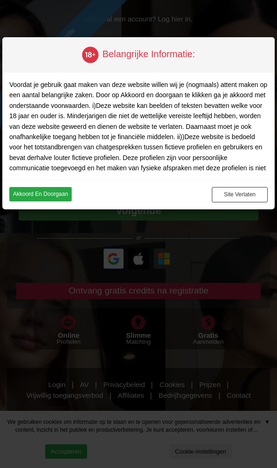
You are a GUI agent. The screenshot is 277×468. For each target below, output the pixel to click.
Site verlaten (240, 194)
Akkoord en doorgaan (40, 194)
